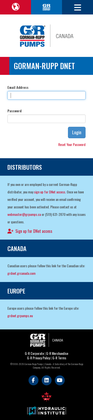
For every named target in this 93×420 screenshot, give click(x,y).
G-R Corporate (34, 353)
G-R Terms (59, 357)
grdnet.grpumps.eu (20, 315)
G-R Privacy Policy (38, 357)
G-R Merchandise (57, 353)
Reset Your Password (72, 144)
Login (76, 132)
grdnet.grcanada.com (21, 273)
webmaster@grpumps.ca (24, 214)
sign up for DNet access (49, 191)
